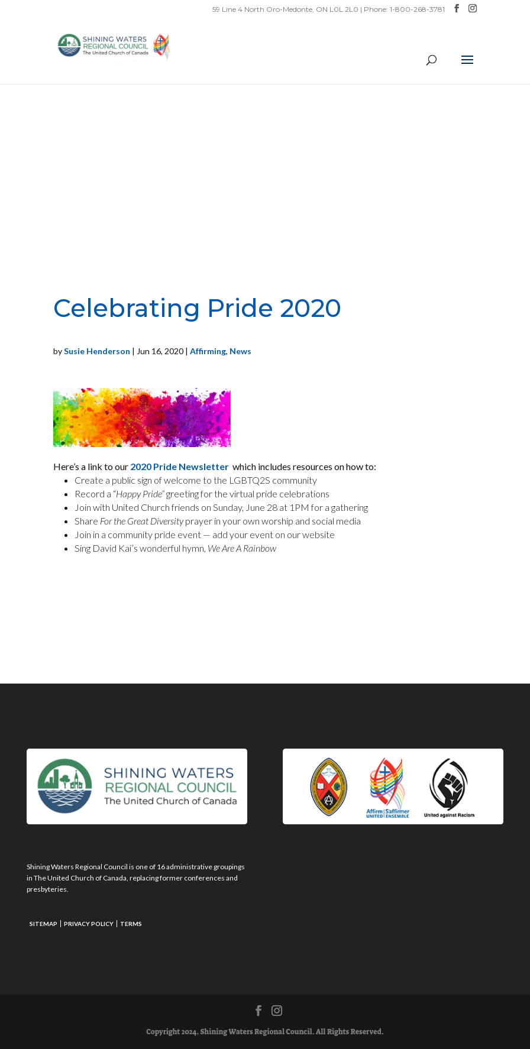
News (240, 351)
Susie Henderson (97, 351)
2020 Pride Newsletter (181, 466)
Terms (131, 923)
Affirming (208, 351)
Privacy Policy (89, 923)
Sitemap (43, 923)
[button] (467, 67)
